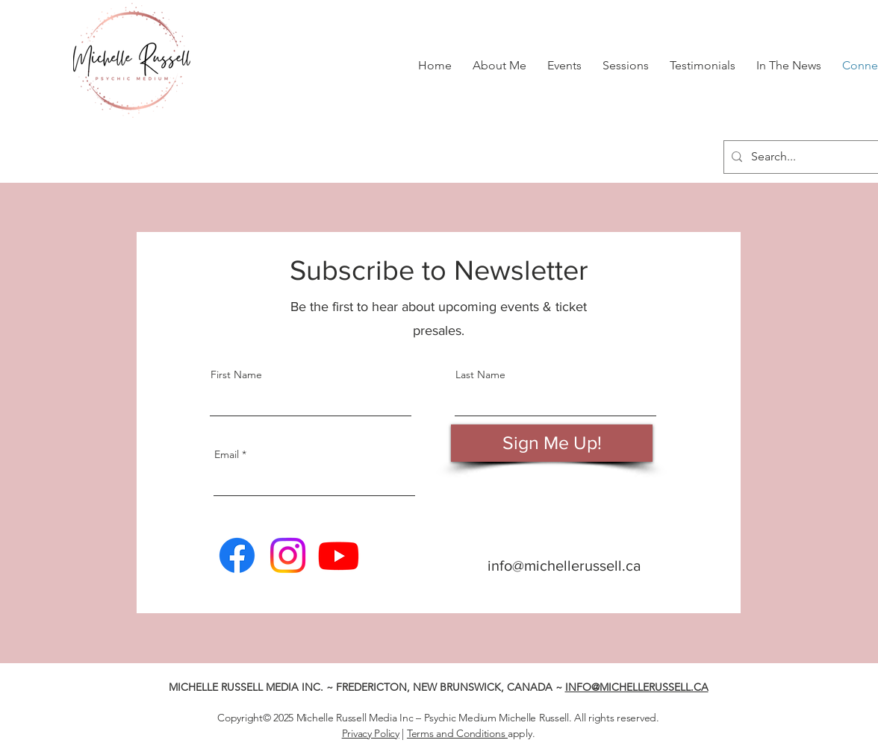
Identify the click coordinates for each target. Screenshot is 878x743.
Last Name (480, 374)
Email (226, 454)
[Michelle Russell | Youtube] (338, 555)
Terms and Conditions (457, 733)
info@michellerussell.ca (564, 565)
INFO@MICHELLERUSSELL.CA (637, 687)
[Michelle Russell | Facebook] (237, 555)
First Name (236, 374)
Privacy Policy (370, 733)
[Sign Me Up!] (552, 443)
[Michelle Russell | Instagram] (287, 555)
